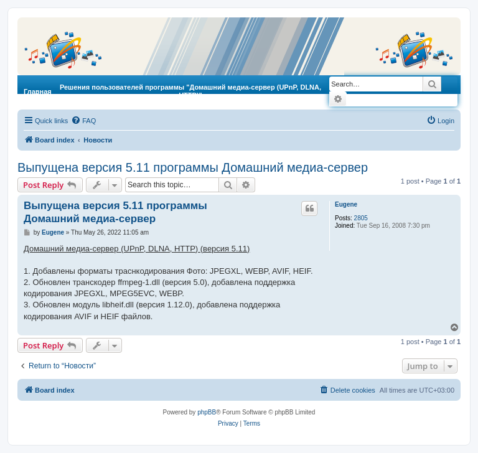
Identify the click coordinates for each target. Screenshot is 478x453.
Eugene (346, 204)
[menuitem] (83, 120)
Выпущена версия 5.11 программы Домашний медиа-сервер (192, 167)
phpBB (206, 412)
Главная (38, 91)
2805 (361, 218)
